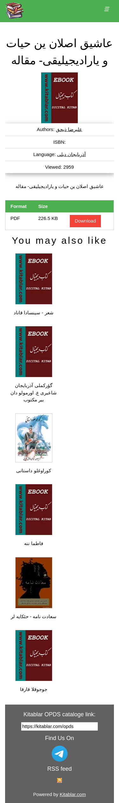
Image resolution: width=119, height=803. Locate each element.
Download (85, 220)
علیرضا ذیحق (69, 129)
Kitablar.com (73, 794)
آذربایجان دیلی (71, 154)
